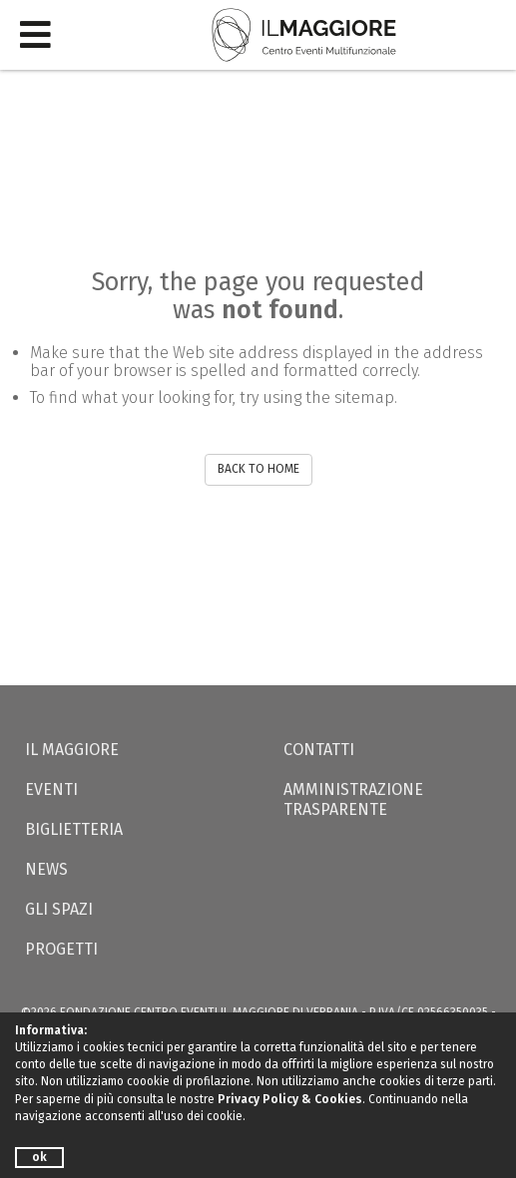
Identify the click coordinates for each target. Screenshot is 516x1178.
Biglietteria (74, 829)
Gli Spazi (59, 909)
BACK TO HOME (258, 469)
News (46, 869)
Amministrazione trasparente (353, 799)
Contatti (318, 749)
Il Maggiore (72, 749)
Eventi (51, 789)
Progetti (61, 949)
